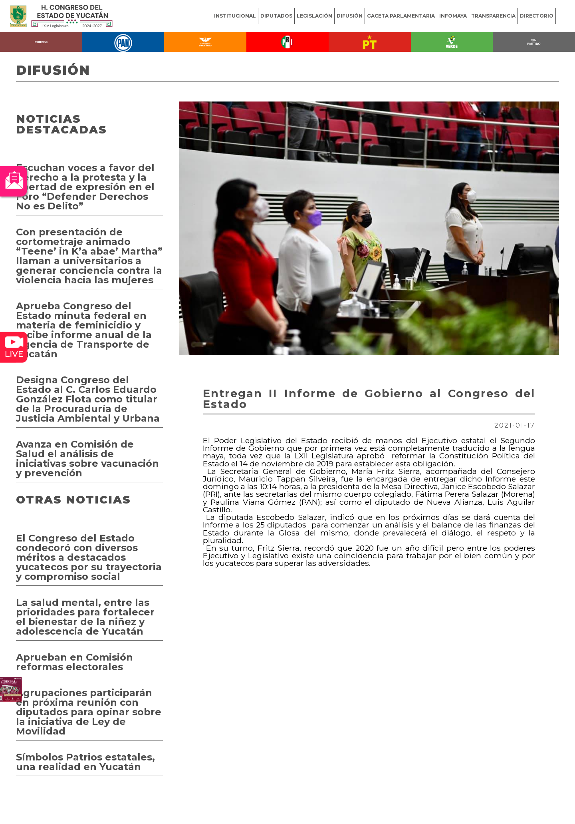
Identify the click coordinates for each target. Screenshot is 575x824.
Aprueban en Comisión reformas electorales (74, 662)
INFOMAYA (453, 16)
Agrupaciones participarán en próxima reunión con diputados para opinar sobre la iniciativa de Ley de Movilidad (88, 712)
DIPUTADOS (276, 16)
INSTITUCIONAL (235, 16)
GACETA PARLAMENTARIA (401, 16)
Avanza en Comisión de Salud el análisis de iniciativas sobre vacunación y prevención (87, 458)
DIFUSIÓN (350, 16)
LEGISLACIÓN (314, 16)
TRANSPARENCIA (493, 16)
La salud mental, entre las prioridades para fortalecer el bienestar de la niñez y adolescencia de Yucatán (85, 617)
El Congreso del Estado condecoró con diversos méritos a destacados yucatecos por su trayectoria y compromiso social (89, 557)
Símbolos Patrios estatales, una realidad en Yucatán (85, 761)
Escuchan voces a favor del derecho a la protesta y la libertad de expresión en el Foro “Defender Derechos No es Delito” (85, 187)
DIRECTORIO (536, 16)
